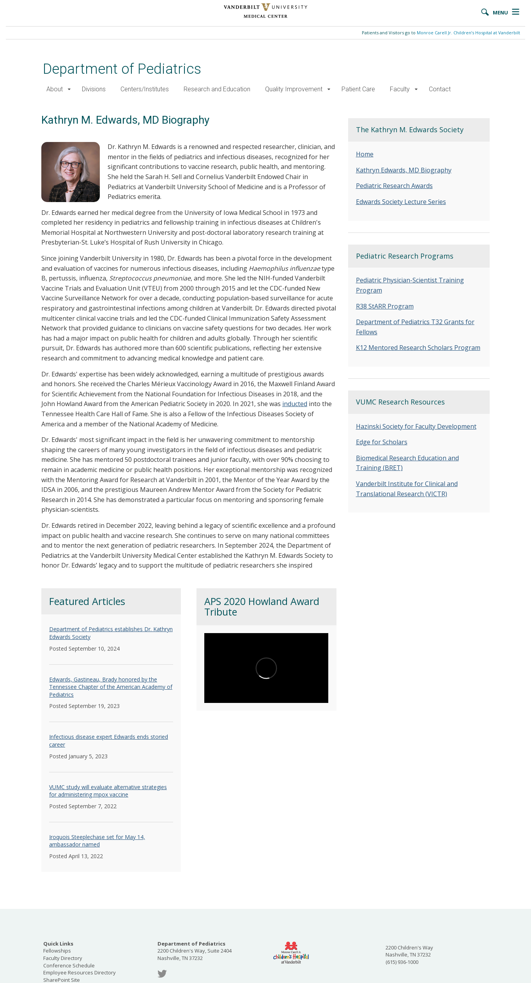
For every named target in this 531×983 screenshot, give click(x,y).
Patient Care (358, 89)
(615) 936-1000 (402, 961)
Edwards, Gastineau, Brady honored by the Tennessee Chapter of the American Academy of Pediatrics (110, 687)
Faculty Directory (62, 958)
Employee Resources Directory (79, 972)
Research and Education (217, 89)
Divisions (94, 89)
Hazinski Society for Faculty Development (416, 426)
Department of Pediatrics (122, 68)
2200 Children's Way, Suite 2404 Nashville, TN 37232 (195, 951)
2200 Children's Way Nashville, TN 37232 (409, 951)
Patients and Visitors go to (441, 32)
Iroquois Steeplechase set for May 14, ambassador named (97, 840)
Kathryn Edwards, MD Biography (403, 170)
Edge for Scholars (381, 442)
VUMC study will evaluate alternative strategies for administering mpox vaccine (108, 790)
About (54, 89)
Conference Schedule (69, 965)
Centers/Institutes (144, 89)
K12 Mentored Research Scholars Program (418, 347)
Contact (440, 89)
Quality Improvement (293, 89)
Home (364, 154)
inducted (294, 403)
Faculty (400, 89)
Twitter (162, 974)
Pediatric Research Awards (394, 185)
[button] (69, 89)
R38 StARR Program (385, 306)
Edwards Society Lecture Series (401, 201)
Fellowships (57, 950)
